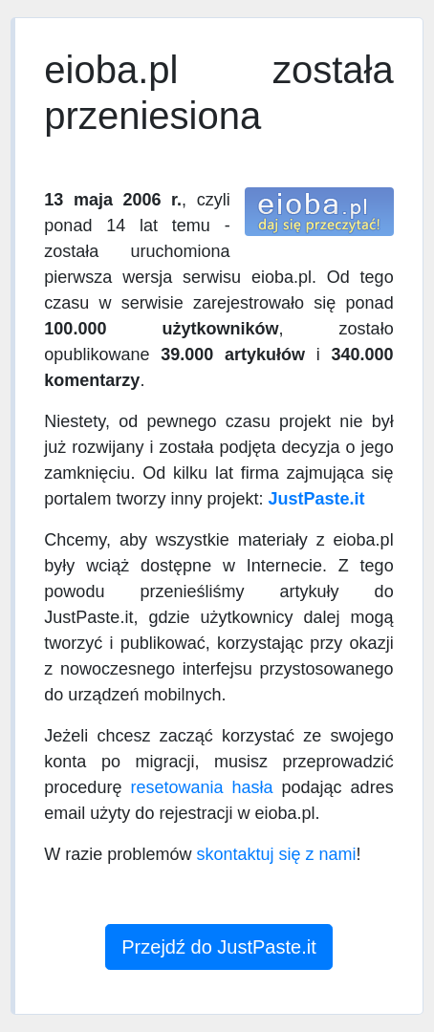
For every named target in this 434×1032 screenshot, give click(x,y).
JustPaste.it (316, 498)
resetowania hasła (201, 787)
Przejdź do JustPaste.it (218, 946)
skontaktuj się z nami (276, 854)
